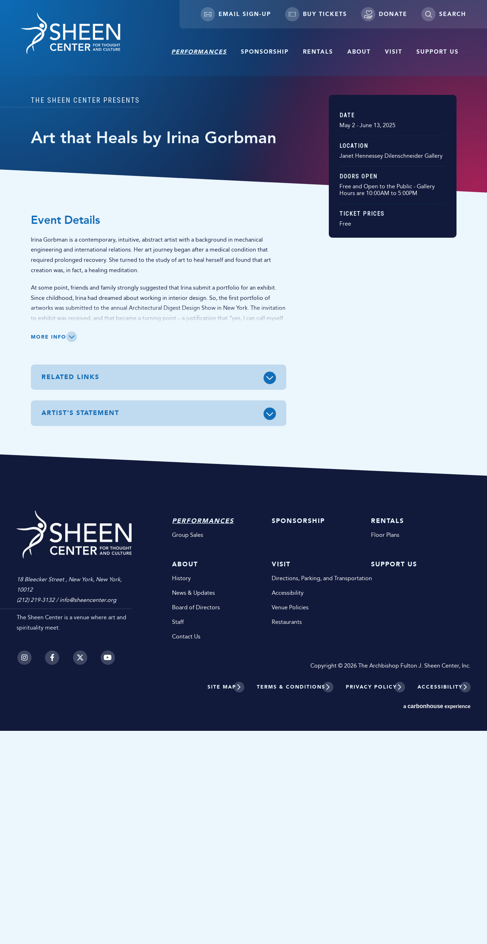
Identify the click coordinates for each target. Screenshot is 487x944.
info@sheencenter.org (88, 806)
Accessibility (294, 806)
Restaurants (293, 835)
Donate (384, 14)
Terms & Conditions (291, 900)
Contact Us (195, 849)
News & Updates (202, 806)
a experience (436, 919)
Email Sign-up (236, 14)
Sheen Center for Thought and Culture (83, 37)
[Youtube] (109, 864)
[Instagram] (24, 864)
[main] (243, 344)
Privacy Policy (371, 900)
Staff (187, 835)
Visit (393, 51)
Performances (199, 51)
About (359, 51)
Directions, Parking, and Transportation (315, 791)
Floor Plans (388, 748)
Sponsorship (265, 51)
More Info (48, 550)
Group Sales (196, 748)
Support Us (437, 51)
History (190, 791)
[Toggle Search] (443, 14)
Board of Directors (205, 820)
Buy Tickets (316, 14)
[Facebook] (52, 864)
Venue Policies (296, 820)
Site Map (221, 900)
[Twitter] (80, 864)
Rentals (318, 51)
